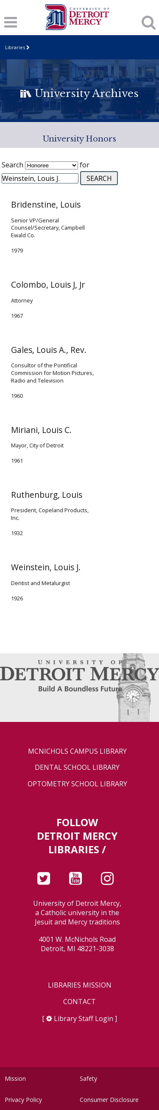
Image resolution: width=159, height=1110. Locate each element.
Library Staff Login (83, 1018)
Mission (15, 1078)
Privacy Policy (23, 1100)
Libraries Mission (80, 985)
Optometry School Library (77, 784)
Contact (79, 1002)
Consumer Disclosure (109, 1100)
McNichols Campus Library (77, 751)
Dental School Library (77, 767)
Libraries (15, 47)
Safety (88, 1078)
